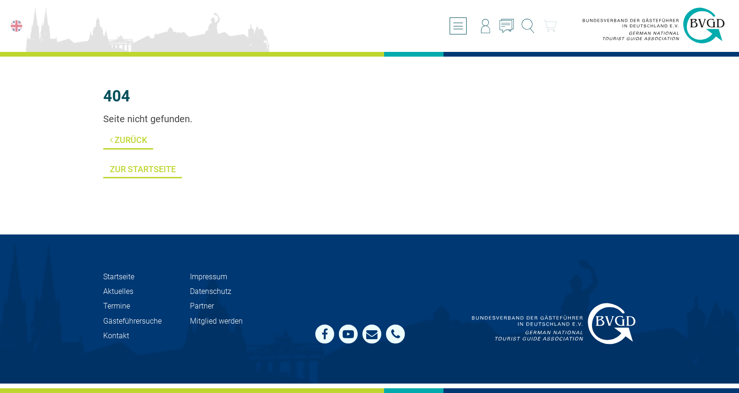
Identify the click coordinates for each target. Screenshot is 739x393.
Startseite (118, 276)
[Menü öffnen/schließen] (458, 26)
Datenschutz (210, 291)
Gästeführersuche (132, 321)
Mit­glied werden (216, 321)
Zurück (128, 140)
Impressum (208, 276)
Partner (202, 305)
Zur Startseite (143, 169)
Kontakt (116, 335)
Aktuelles (118, 291)
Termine (116, 305)
